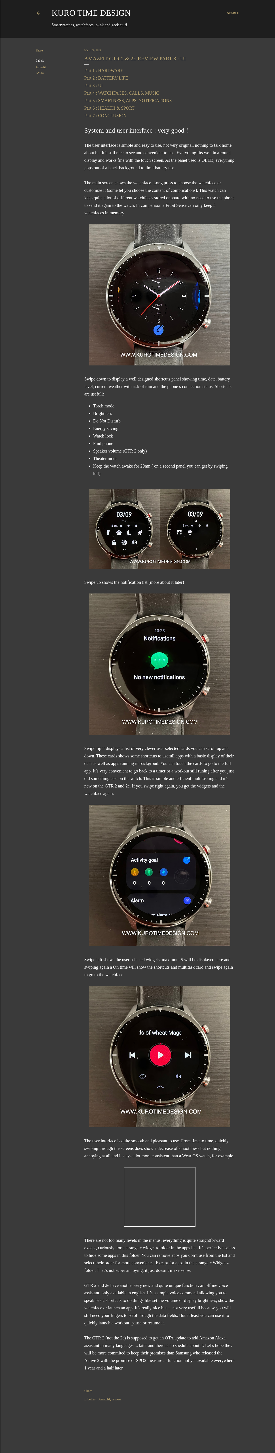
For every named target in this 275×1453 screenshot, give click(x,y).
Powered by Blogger (137, 1439)
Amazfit (41, 67)
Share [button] (39, 50)
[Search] (233, 13)
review (40, 72)
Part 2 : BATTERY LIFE (106, 78)
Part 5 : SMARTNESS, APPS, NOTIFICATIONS (128, 100)
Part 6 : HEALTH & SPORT (109, 108)
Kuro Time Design (91, 12)
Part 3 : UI (93, 85)
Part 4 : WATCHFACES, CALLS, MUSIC (121, 93)
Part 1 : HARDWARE (103, 70)
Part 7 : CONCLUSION (105, 115)
